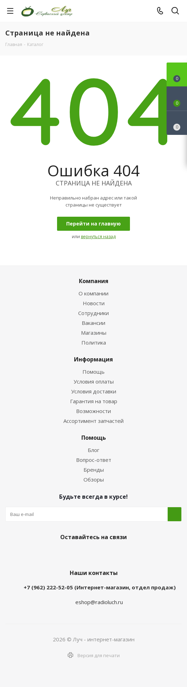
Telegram (83, 554)
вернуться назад (98, 237)
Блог (93, 449)
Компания (93, 281)
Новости (94, 303)
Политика (93, 342)
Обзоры (93, 479)
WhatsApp (101, 554)
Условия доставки (93, 391)
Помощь (93, 371)
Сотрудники (93, 312)
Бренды (93, 469)
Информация (93, 359)
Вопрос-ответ (93, 459)
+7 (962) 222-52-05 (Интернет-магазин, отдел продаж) (100, 587)
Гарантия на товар (93, 401)
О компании (93, 293)
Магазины (93, 332)
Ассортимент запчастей (93, 420)
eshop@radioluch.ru (99, 602)
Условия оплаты (94, 381)
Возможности (93, 410)
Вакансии (93, 322)
